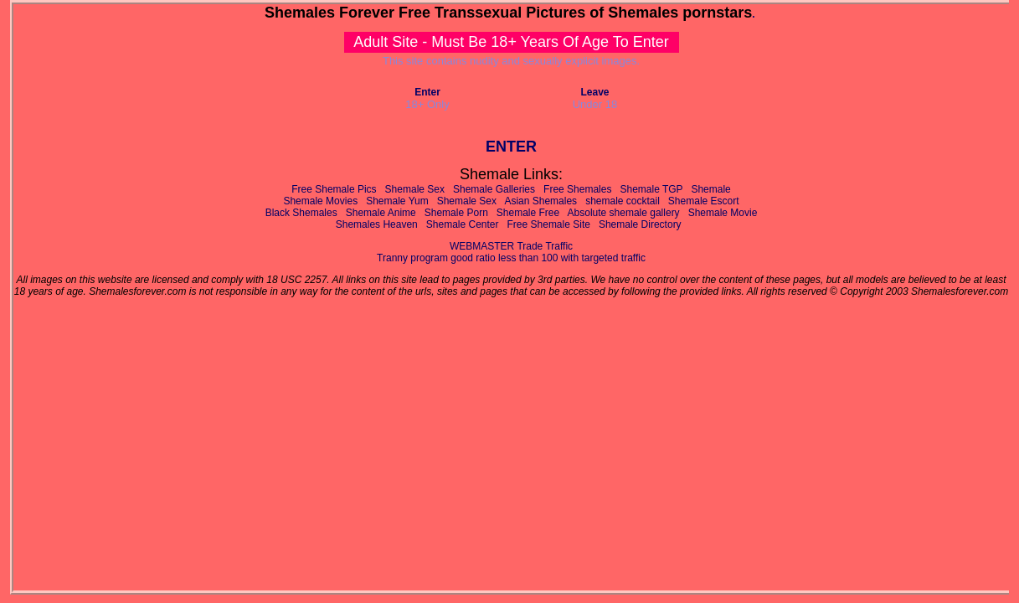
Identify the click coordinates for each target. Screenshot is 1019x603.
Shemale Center (462, 224)
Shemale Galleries (494, 189)
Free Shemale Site (548, 224)
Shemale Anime (381, 213)
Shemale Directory (640, 224)
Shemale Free (528, 213)
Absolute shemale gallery (624, 213)
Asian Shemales (540, 201)
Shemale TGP (651, 189)
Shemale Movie (723, 213)
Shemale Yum (397, 201)
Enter (427, 92)
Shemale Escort (703, 201)
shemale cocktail (622, 201)
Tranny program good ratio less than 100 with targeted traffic (511, 258)
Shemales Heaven (377, 224)
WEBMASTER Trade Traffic (511, 246)
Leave (594, 92)
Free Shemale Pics (333, 189)
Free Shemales (577, 189)
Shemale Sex (415, 189)
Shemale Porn (456, 213)
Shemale (710, 189)
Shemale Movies (320, 201)
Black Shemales (301, 213)
